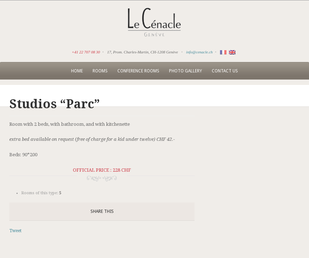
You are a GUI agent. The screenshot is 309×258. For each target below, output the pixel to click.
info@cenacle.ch (199, 52)
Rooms (100, 70)
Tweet (15, 230)
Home (77, 70)
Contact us (225, 70)
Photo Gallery (185, 70)
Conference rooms (138, 70)
